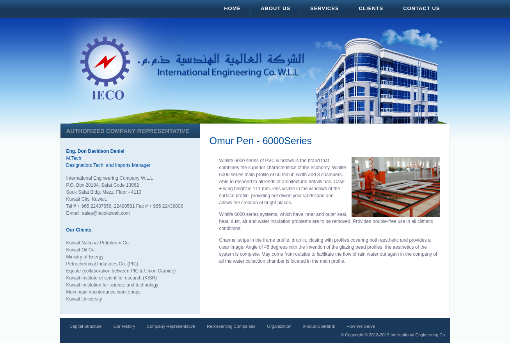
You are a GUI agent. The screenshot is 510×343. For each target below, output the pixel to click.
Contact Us (421, 8)
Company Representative (171, 326)
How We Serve (361, 326)
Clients (371, 8)
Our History (124, 326)
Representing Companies (231, 326)
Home (232, 8)
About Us (275, 8)
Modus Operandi (319, 326)
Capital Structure (86, 326)
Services (324, 8)
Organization (279, 326)
